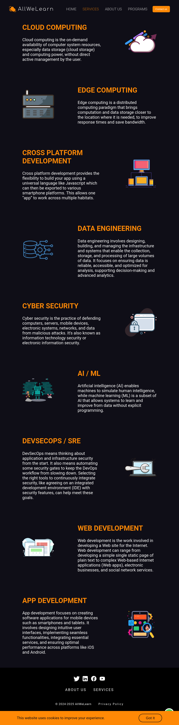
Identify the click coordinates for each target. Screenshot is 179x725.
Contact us (161, 9)
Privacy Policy (111, 704)
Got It (150, 718)
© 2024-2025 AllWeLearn (73, 704)
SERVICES (103, 690)
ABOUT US (75, 690)
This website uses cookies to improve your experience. (61, 718)
